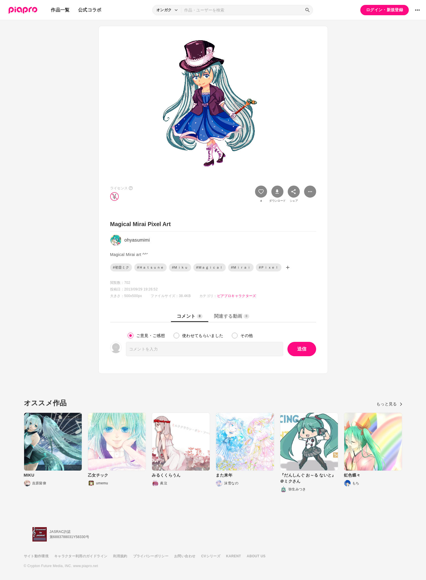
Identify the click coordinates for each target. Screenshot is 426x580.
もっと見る (389, 404)
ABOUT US (256, 556)
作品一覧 (60, 9)
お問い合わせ (184, 556)
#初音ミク (121, 267)
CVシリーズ (210, 556)
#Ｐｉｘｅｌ (269, 267)
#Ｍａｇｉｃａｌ (209, 267)
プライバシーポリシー (151, 556)
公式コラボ (90, 9)
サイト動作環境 (36, 556)
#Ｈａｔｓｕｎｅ (150, 267)
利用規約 (120, 556)
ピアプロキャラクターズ (236, 296)
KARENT (233, 556)
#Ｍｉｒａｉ (241, 267)
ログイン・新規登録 (384, 9)
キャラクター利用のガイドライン (80, 556)
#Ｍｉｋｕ (180, 267)
